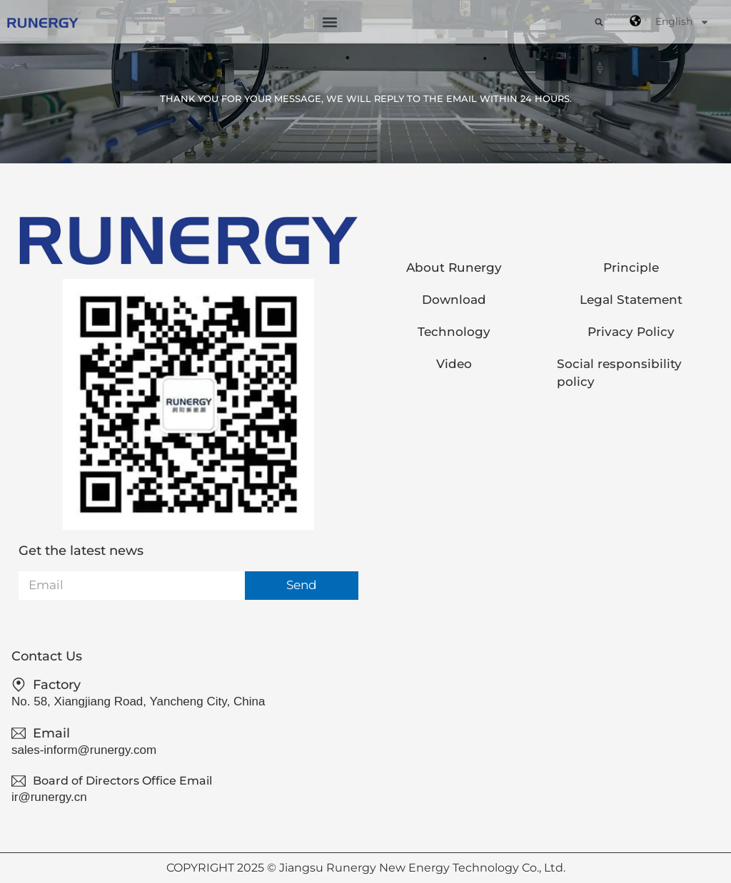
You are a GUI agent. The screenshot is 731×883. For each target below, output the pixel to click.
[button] (329, 22)
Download (454, 299)
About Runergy (454, 267)
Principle (631, 267)
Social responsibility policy (619, 373)
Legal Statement (631, 299)
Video (454, 364)
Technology (454, 332)
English (682, 22)
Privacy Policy (631, 332)
